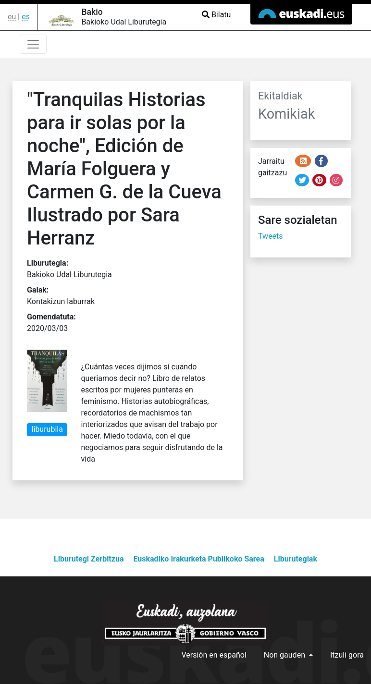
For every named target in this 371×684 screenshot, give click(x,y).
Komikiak (286, 114)
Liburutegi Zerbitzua (89, 558)
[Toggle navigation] (33, 44)
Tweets (270, 236)
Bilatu (216, 14)
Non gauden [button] (285, 655)
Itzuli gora (347, 655)
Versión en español (213, 655)
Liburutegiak (295, 558)
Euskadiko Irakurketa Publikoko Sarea (198, 558)
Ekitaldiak (280, 96)
